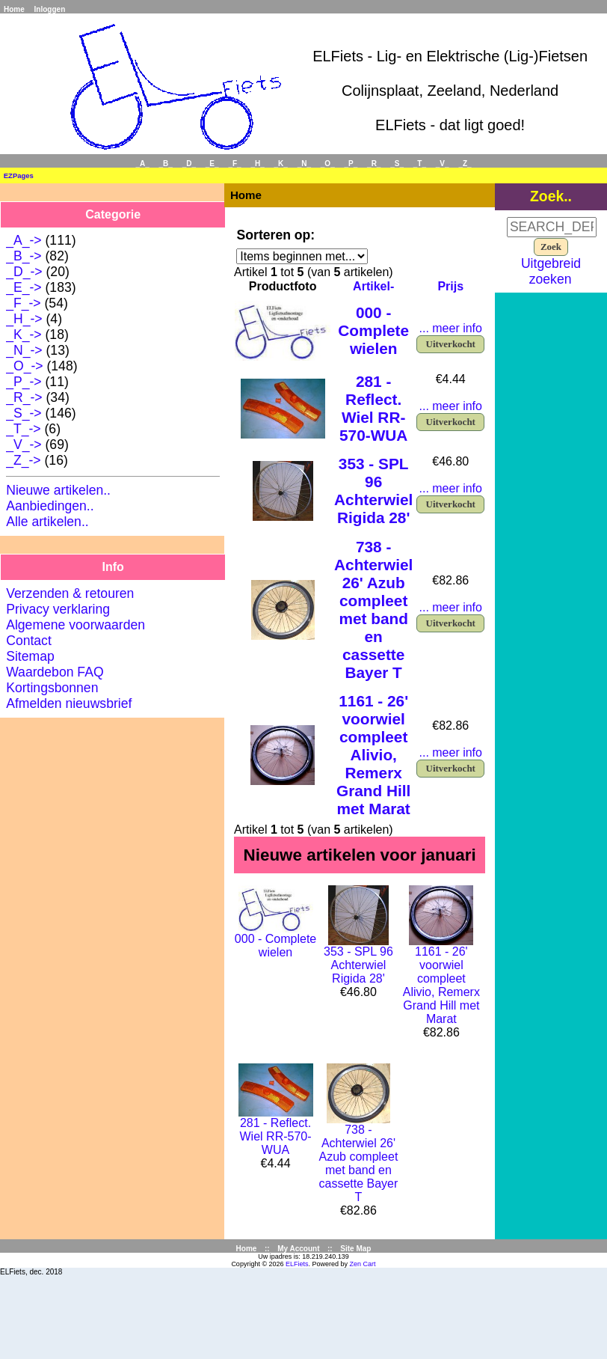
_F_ (234, 163)
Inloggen (50, 9)
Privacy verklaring (58, 609)
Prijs (450, 286)
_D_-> (24, 271)
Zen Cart (363, 1264)
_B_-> (23, 255)
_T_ (419, 163)
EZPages (19, 175)
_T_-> (23, 428)
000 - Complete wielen (373, 330)
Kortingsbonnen (52, 687)
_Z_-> (23, 460)
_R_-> (24, 397)
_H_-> (24, 318)
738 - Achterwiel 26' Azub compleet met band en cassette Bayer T (373, 609)
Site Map (355, 1249)
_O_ (328, 163)
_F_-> (23, 303)
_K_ (281, 163)
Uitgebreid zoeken (551, 271)
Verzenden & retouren (70, 593)
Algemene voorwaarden (75, 624)
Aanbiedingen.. (49, 505)
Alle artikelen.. (47, 521)
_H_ (257, 163)
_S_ (397, 163)
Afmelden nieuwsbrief (69, 703)
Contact (29, 640)
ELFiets (297, 1264)
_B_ (166, 163)
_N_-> (24, 350)
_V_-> (23, 444)
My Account (298, 1249)
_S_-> (23, 413)
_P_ (351, 163)
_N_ (304, 163)
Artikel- (373, 286)
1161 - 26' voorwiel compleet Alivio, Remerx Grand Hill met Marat (373, 754)
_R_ (373, 163)
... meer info (450, 328)
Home (14, 9)
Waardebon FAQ (54, 672)
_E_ (212, 163)
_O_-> (24, 365)
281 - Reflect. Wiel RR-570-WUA (373, 408)
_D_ (189, 163)
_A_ (142, 163)
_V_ (442, 163)
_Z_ (464, 163)
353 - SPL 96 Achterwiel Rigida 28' (373, 490)
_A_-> (23, 240)
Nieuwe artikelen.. (58, 490)
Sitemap (30, 656)
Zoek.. (551, 196)
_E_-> (23, 287)
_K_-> (23, 334)
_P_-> (23, 381)
